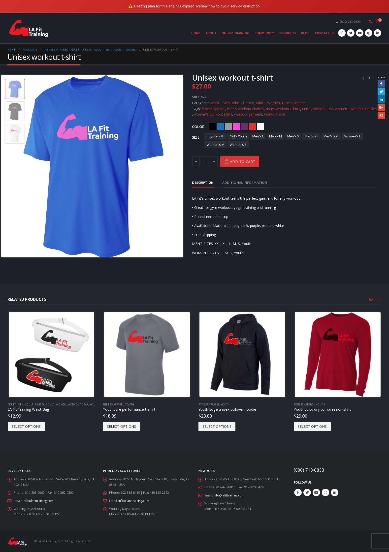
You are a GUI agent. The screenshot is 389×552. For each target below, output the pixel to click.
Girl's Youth (238, 136)
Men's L (258, 136)
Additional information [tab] (244, 182)
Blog (305, 33)
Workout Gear (78, 404)
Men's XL (311, 136)
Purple (244, 126)
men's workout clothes (245, 108)
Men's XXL (331, 136)
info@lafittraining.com (39, 500)
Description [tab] (203, 182)
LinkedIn (381, 99)
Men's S (293, 136)
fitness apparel (213, 108)
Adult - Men (220, 102)
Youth (94, 404)
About (211, 33)
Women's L (352, 136)
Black (212, 126)
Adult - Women (268, 102)
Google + (381, 107)
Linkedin (334, 492)
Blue (220, 126)
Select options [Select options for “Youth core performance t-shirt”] (121, 426)
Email (381, 115)
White (260, 126)
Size (195, 137)
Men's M (275, 136)
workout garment (248, 114)
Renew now (205, 6)
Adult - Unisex (243, 102)
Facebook (381, 84)
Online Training (235, 33)
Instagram (325, 492)
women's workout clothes (356, 108)
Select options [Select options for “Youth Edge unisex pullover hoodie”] (216, 426)
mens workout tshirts (283, 108)
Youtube (316, 492)
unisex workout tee (317, 108)
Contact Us (324, 33)
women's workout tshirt (213, 114)
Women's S (238, 144)
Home (195, 33)
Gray (228, 126)
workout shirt (275, 114)
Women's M (215, 144)
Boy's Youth (215, 136)
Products (287, 33)
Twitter (381, 91)
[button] (371, 299)
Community (264, 33)
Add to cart (243, 161)
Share (381, 77)
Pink (236, 126)
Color (198, 126)
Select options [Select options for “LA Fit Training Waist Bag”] (26, 426)
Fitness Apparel (294, 102)
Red (252, 126)
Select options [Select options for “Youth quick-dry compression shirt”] (312, 426)
